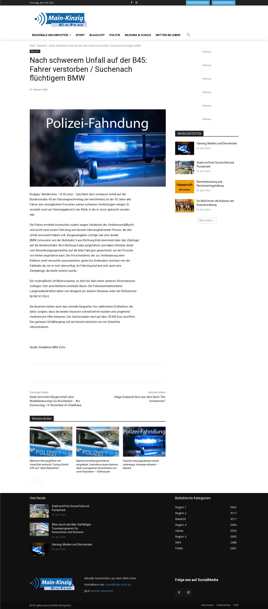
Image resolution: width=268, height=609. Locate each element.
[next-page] (38, 481)
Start (32, 45)
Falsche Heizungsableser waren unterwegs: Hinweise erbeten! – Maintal (141, 464)
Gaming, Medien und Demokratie (217, 143)
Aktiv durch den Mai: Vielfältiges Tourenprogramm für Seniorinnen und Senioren (71, 528)
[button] (188, 35)
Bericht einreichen (102, 591)
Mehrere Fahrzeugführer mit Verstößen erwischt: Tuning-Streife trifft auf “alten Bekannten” (49, 464)
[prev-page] (32, 481)
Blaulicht (42, 45)
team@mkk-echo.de (118, 584)
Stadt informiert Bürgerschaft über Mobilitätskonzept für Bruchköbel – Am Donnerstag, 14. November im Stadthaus (56, 401)
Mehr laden (206, 220)
